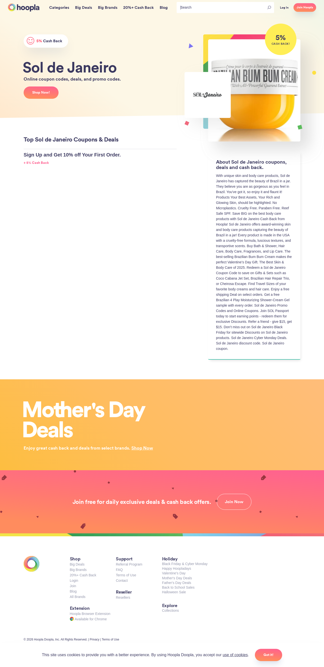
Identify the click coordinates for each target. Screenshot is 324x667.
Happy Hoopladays (176, 568)
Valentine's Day (174, 573)
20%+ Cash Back (83, 575)
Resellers (123, 597)
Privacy (94, 639)
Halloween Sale (174, 592)
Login (74, 580)
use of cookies (235, 655)
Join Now (234, 501)
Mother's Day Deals (177, 578)
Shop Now (142, 448)
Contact (122, 580)
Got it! (268, 654)
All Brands (78, 597)
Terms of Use (126, 575)
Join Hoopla (305, 7)
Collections (170, 610)
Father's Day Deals (176, 583)
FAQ (119, 570)
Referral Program (129, 564)
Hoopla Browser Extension (90, 614)
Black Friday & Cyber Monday (185, 564)
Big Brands (78, 570)
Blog (73, 591)
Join (73, 586)
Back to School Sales (178, 587)
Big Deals (77, 564)
